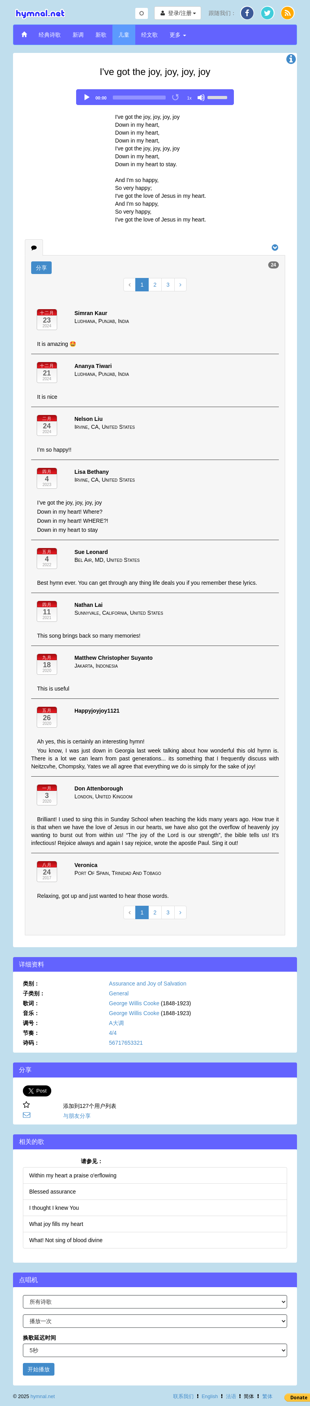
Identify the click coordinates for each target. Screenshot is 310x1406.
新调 (78, 35)
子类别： (34, 993)
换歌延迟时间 (39, 1338)
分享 (41, 268)
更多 (178, 35)
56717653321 (126, 1043)
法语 (231, 1396)
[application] (155, 97)
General (119, 993)
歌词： (31, 1003)
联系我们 (183, 1396)
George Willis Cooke (134, 1003)
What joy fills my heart (56, 1224)
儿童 (123, 35)
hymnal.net (42, 1396)
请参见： (92, 1161)
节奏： (31, 1033)
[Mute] (201, 97)
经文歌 (149, 35)
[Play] (87, 97)
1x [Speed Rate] (189, 98)
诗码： (31, 1043)
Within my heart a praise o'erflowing (72, 1175)
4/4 (112, 1033)
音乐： (31, 1013)
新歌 (100, 35)
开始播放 (39, 1369)
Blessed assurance (52, 1191)
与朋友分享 (77, 1116)
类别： (31, 983)
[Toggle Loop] (176, 97)
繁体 (267, 1396)
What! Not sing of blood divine (66, 1240)
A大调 (116, 1023)
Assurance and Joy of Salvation (147, 983)
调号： (31, 1023)
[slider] (139, 97)
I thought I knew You (54, 1208)
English (210, 1396)
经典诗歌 (50, 35)
